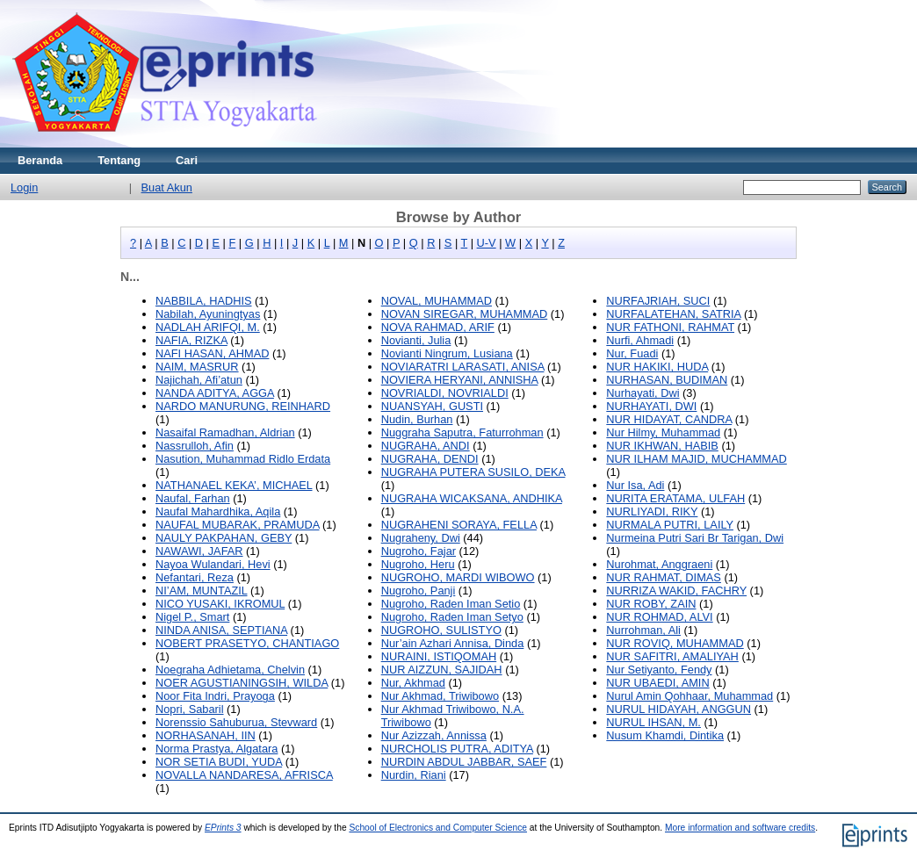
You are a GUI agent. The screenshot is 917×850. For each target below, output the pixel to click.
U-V (486, 242)
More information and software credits (740, 827)
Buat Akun (166, 187)
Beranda (40, 160)
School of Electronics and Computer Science (438, 827)
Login (24, 187)
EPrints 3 (223, 827)
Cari (187, 160)
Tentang (119, 160)
